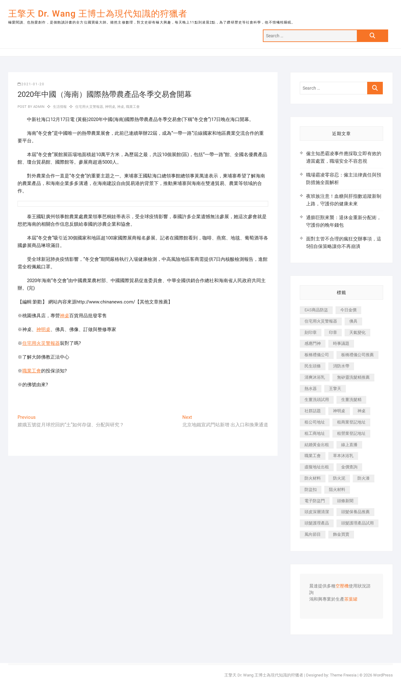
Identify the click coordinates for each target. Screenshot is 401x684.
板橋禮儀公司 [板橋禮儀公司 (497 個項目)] (317, 354)
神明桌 (110, 107)
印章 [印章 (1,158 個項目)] (333, 332)
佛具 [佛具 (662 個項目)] (353, 321)
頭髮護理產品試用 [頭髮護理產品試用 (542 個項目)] (357, 523)
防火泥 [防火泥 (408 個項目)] (339, 478)
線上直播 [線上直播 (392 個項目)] (349, 444)
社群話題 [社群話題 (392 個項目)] (313, 410)
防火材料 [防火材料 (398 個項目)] (313, 478)
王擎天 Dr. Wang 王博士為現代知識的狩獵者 (97, 13)
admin (38, 107)
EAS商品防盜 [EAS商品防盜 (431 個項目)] (316, 310)
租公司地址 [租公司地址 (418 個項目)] (315, 422)
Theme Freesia (343, 675)
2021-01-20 (31, 84)
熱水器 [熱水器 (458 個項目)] (311, 388)
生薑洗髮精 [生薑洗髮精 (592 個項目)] (351, 399)
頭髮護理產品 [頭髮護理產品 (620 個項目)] (317, 523)
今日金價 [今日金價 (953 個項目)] (348, 310)
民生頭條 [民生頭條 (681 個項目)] (313, 366)
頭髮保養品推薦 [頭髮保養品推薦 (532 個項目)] (355, 511)
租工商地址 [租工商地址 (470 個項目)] (315, 433)
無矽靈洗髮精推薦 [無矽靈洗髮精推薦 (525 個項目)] (353, 377)
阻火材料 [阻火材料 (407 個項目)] (337, 489)
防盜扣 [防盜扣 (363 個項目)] (311, 489)
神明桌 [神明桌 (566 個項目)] (339, 410)
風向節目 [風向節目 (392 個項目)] (313, 534)
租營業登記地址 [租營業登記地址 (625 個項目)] (351, 433)
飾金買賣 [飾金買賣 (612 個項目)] (341, 534)
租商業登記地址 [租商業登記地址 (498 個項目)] (351, 422)
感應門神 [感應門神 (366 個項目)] (313, 343)
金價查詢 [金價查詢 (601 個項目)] (349, 467)
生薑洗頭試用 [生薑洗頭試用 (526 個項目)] (317, 399)
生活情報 (60, 107)
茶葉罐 (350, 599)
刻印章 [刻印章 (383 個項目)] (311, 332)
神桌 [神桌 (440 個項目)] (361, 410)
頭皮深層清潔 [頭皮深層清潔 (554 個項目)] (317, 511)
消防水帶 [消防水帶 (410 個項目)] (341, 366)
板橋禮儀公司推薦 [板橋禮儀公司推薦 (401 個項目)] (357, 354)
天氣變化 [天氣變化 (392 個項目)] (357, 332)
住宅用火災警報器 (89, 107)
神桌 (120, 107)
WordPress (383, 675)
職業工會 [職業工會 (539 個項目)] (313, 455)
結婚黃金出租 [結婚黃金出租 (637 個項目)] (317, 444)
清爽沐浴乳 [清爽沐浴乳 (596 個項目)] (315, 377)
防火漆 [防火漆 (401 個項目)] (363, 478)
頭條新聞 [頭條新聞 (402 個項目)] (345, 500)
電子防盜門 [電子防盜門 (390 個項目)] (315, 500)
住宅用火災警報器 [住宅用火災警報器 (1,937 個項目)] (321, 321)
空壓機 (342, 586)
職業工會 (133, 107)
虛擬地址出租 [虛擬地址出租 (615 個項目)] (317, 467)
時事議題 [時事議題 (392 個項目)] (341, 343)
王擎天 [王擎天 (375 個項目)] (335, 388)
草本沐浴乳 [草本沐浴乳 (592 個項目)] (343, 455)
